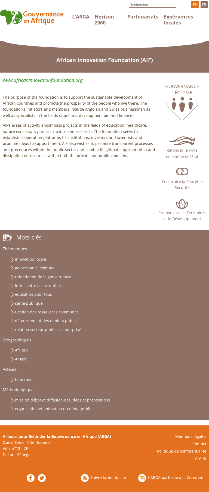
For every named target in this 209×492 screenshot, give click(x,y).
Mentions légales (190, 436)
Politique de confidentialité (181, 451)
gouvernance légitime (34, 267)
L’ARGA (80, 16)
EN (195, 4)
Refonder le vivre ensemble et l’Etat (182, 153)
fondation (24, 379)
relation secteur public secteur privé (48, 329)
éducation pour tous (33, 294)
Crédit (200, 458)
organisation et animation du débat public (53, 408)
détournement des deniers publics (46, 320)
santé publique (29, 303)
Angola (21, 359)
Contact (199, 443)
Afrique (22, 350)
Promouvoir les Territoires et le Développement (182, 215)
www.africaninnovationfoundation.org (42, 80)
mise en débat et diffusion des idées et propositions (62, 400)
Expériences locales (178, 19)
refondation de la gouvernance (43, 276)
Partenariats (142, 16)
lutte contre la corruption (38, 285)
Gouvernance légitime (182, 89)
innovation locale (30, 259)
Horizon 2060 (104, 19)
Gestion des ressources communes (47, 311)
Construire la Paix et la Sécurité (182, 184)
